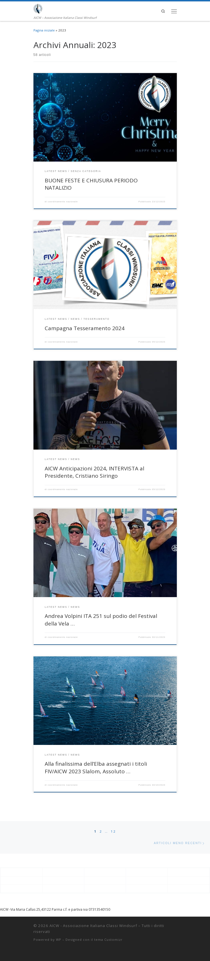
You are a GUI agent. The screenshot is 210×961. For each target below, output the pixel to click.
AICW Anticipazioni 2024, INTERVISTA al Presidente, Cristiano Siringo (94, 472)
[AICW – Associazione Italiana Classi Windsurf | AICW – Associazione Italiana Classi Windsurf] (38, 8)
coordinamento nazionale (63, 201)
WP (58, 939)
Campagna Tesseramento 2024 (85, 328)
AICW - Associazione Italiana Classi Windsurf (93, 925)
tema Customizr (108, 939)
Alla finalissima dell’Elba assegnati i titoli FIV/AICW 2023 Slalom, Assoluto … (96, 767)
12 (113, 831)
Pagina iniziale (44, 30)
